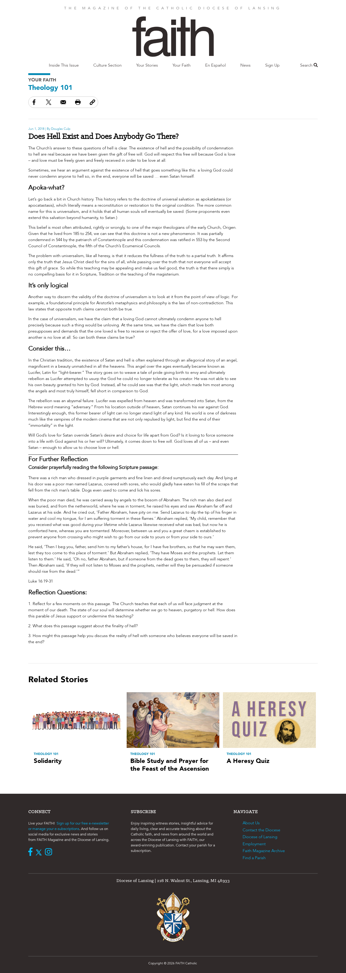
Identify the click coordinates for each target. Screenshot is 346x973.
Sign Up (272, 65)
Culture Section (107, 65)
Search (309, 65)
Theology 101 (50, 87)
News (245, 65)
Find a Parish (254, 858)
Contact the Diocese (261, 830)
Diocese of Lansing (260, 837)
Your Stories (147, 65)
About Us (251, 823)
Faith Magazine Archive (264, 851)
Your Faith (182, 65)
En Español (215, 65)
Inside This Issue (64, 65)
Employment (254, 844)
